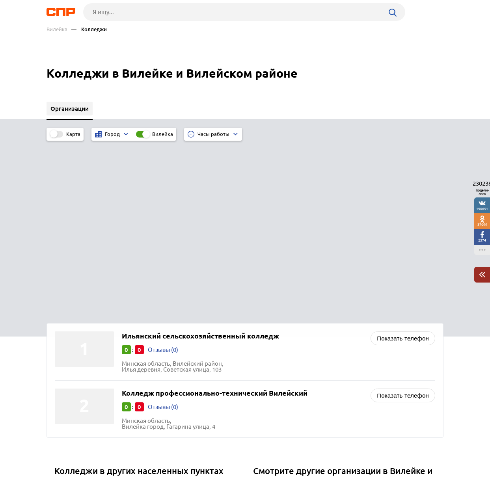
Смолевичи (73, 331)
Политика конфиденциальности (152, 472)
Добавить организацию (408, 448)
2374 (482, 240)
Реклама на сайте (165, 449)
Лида (64, 311)
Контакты (223, 449)
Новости (110, 449)
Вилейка (57, 29)
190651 (482, 208)
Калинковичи (76, 321)
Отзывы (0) (163, 174)
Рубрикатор (61, 449)
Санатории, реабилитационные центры (311, 322)
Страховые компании (286, 342)
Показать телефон (403, 162)
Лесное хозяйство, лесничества (299, 362)
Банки (264, 332)
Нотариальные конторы (289, 352)
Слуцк (65, 341)
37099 (482, 224)
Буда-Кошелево (78, 351)
